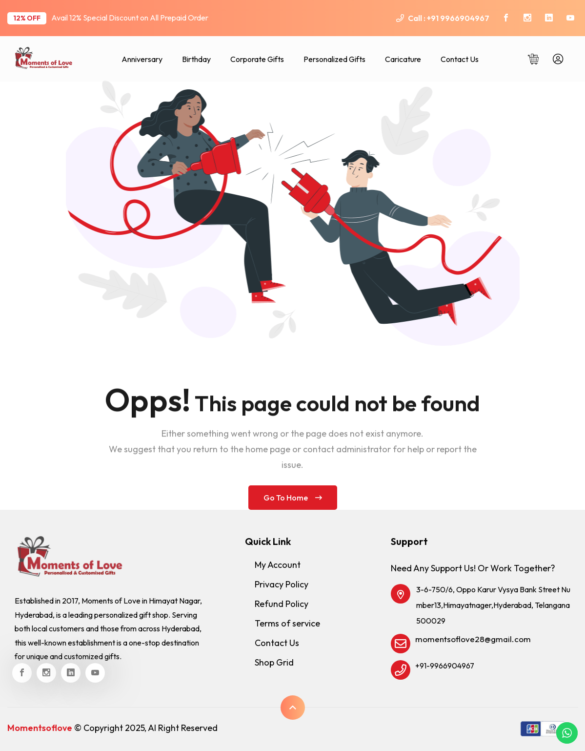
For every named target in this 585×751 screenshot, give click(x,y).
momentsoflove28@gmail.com (473, 639)
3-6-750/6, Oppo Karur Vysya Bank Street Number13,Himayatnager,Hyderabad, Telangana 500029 (493, 605)
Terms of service (287, 623)
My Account (278, 564)
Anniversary (141, 59)
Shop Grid (274, 662)
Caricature (403, 59)
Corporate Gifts (257, 59)
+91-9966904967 (444, 665)
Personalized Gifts (334, 59)
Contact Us (460, 59)
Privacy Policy (281, 584)
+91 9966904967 (458, 18)
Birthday (196, 59)
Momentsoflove (39, 727)
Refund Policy (281, 603)
